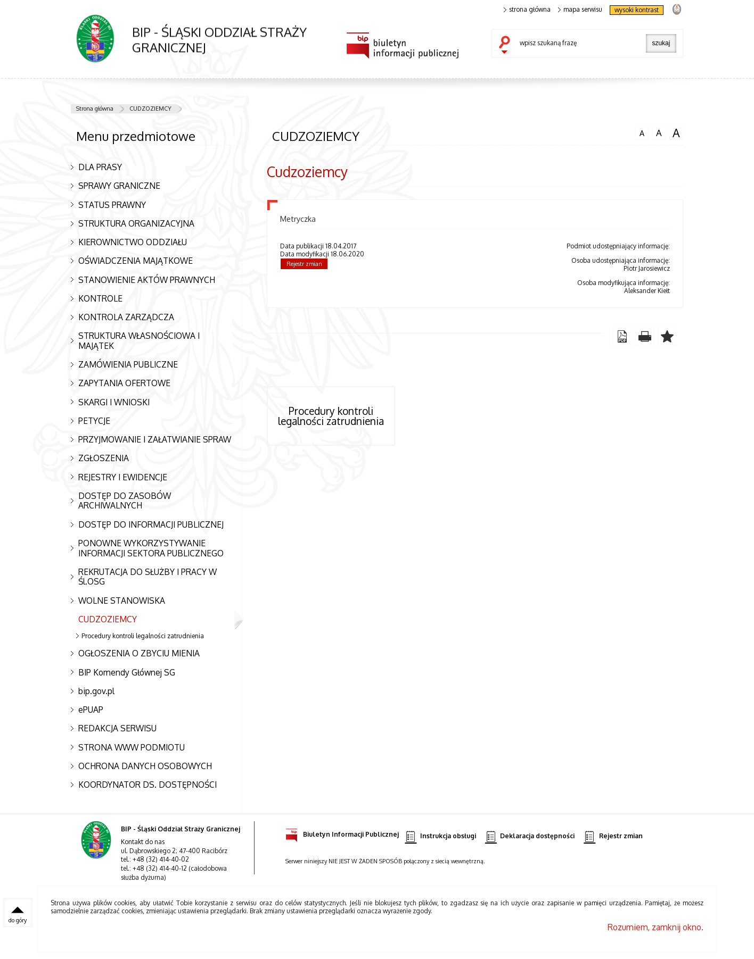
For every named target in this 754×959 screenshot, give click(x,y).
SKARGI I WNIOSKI (114, 402)
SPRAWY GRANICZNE (119, 185)
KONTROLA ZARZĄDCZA (126, 317)
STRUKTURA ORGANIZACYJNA (136, 223)
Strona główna (94, 108)
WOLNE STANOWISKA (121, 600)
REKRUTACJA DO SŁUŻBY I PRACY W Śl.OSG (147, 576)
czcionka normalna (642, 132)
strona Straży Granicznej (676, 8)
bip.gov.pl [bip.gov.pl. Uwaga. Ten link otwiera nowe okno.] (96, 691)
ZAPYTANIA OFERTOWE (124, 383)
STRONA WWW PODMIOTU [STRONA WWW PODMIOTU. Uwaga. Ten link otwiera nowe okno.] (131, 747)
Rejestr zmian (304, 264)
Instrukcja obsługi (440, 836)
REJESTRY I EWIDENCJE (122, 477)
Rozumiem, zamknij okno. (655, 927)
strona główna (527, 9)
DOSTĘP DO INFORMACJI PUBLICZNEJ (151, 524)
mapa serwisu (580, 9)
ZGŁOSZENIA (103, 458)
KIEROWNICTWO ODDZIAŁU (132, 242)
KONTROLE (100, 298)
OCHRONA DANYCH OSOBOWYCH (145, 766)
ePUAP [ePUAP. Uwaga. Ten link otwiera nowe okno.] (90, 709)
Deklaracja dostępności (530, 836)
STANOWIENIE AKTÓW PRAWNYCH (146, 279)
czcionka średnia (659, 132)
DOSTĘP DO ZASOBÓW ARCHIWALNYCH (124, 500)
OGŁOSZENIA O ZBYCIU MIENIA (139, 653)
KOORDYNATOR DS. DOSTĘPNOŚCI (147, 784)
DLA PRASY (100, 167)
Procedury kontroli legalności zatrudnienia (142, 636)
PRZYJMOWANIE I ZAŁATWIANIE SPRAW (154, 439)
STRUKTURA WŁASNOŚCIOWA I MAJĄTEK (139, 340)
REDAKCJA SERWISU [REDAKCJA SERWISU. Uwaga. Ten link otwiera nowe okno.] (117, 728)
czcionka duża (676, 133)
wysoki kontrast (636, 10)
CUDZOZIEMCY (150, 108)
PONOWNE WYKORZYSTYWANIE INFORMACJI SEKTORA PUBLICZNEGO (151, 548)
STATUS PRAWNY (112, 204)
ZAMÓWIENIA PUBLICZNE (128, 364)
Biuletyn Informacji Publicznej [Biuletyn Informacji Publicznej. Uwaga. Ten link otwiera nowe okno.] (342, 833)
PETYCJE (94, 420)
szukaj (507, 45)
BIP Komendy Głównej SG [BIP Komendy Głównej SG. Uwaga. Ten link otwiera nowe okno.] (126, 672)
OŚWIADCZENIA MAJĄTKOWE (135, 260)
